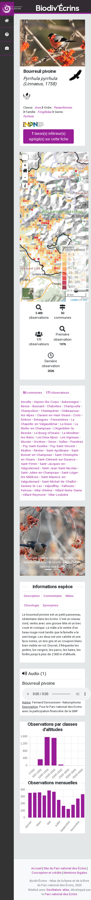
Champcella (72, 406)
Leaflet (74, 299)
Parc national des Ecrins (61, 894)
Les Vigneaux (69, 437)
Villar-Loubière (58, 494)
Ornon (52, 441)
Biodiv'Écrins (57, 8)
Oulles (63, 441)
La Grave (66, 424)
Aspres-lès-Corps (46, 402)
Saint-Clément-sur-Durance (57, 459)
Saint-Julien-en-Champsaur (40, 472)
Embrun (26, 419)
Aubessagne (70, 402)
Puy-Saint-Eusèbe (35, 446)
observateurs (57, 392)
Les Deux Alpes (47, 437)
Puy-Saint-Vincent (62, 446)
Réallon (26, 450)
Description (32, 596)
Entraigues (41, 419)
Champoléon (29, 411)
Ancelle (26, 402)
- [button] (25, 177)
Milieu (69, 596)
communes (32, 392)
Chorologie (31, 605)
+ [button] (25, 165)
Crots (77, 415)
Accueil (36, 868)
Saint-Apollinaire (57, 450)
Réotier (39, 450)
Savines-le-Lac (31, 486)
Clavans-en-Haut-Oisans (54, 415)
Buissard (38, 406)
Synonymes (50, 605)
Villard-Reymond (34, 494)
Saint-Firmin (29, 464)
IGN (85, 299)
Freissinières (59, 419)
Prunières (76, 441)
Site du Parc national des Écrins (65, 868)
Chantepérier (50, 411)
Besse (25, 406)
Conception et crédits (47, 872)
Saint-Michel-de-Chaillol (59, 481)
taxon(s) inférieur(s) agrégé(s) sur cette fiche (48, 136)
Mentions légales (75, 872)
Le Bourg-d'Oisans (47, 433)
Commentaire (52, 596)
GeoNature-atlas (57, 889)
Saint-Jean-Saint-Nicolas (59, 468)
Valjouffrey (52, 486)
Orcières (40, 441)
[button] (25, 171)
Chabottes (54, 406)
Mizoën (26, 441)
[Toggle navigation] (10, 19)
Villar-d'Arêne (43, 490)
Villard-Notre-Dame (68, 490)
